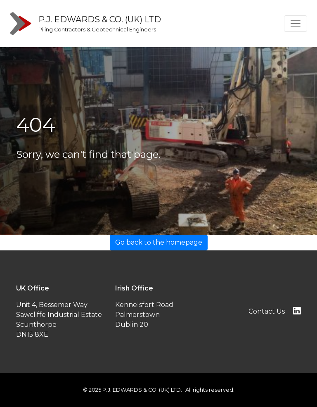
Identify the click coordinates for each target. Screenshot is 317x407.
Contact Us (266, 311)
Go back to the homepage (158, 242)
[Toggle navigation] (295, 23)
